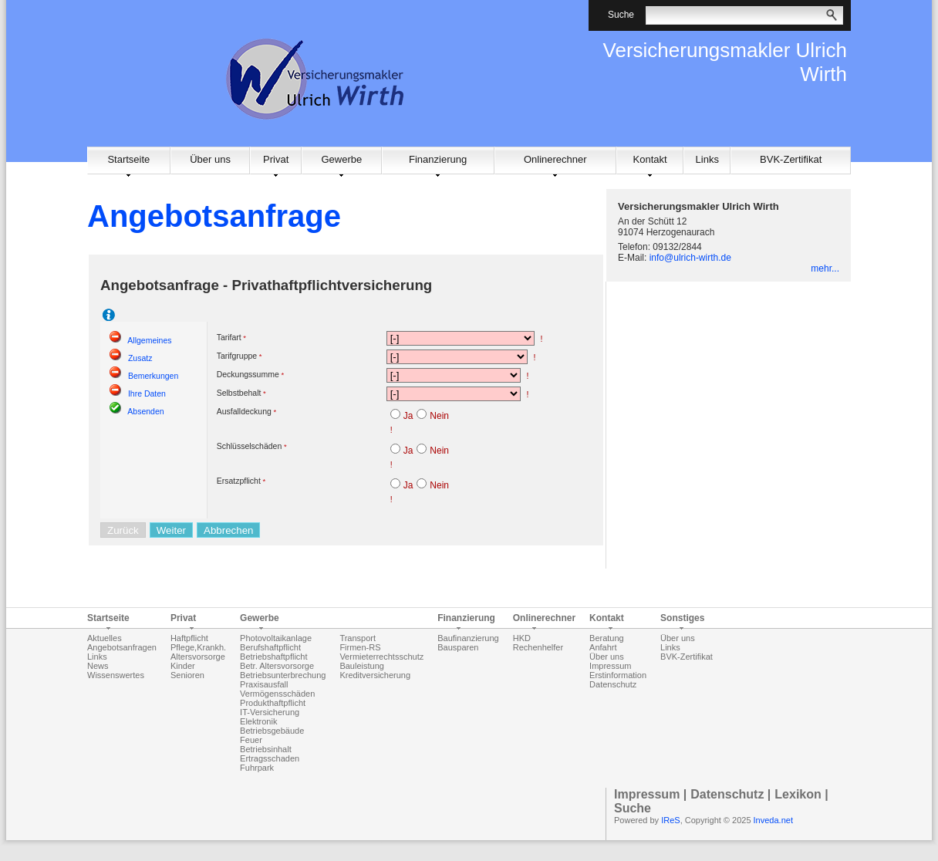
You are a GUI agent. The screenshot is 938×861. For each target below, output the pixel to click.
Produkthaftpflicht (272, 702)
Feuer (251, 740)
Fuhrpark (257, 767)
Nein (439, 415)
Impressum (610, 665)
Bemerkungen (153, 375)
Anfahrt (602, 647)
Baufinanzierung (468, 638)
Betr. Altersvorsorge (277, 665)
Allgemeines (149, 340)
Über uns (210, 159)
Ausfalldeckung (244, 411)
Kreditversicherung (374, 675)
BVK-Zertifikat (791, 159)
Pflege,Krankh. (198, 647)
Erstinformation (617, 675)
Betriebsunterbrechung (283, 675)
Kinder (182, 665)
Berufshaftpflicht (270, 647)
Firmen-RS (359, 647)
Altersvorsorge (197, 656)
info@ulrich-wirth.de (690, 257)
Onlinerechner (555, 159)
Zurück (123, 530)
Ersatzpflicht (239, 480)
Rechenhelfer (538, 647)
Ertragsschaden (269, 758)
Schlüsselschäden (249, 446)
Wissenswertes (115, 675)
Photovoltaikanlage (276, 638)
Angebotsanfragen (122, 647)
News (98, 665)
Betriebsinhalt (266, 749)
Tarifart (229, 337)
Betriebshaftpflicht (273, 656)
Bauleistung (361, 665)
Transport (357, 638)
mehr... (825, 268)
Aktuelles (104, 638)
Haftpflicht (189, 638)
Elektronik (258, 721)
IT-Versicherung (269, 712)
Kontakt (650, 159)
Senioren (187, 675)
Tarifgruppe (237, 355)
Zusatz (140, 358)
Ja (408, 415)
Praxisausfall (264, 684)
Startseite (128, 159)
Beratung (606, 638)
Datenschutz (612, 684)
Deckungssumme (248, 374)
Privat (275, 159)
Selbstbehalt (239, 392)
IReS (670, 820)
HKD (522, 638)
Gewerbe (341, 159)
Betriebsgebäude (272, 730)
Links (707, 159)
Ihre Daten (147, 393)
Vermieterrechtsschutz (381, 656)
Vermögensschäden (277, 693)
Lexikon (797, 794)
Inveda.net (773, 820)
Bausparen (457, 647)
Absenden (145, 411)
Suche (632, 808)
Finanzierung (438, 159)
